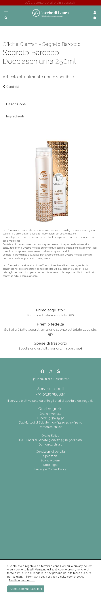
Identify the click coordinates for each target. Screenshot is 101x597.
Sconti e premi (50, 460)
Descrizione (16, 104)
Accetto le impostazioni (26, 589)
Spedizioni (50, 456)
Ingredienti (15, 116)
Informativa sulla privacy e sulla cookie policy (55, 576)
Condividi (11, 86)
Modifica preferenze (22, 580)
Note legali (50, 465)
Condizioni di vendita (50, 451)
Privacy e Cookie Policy (50, 469)
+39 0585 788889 (50, 394)
